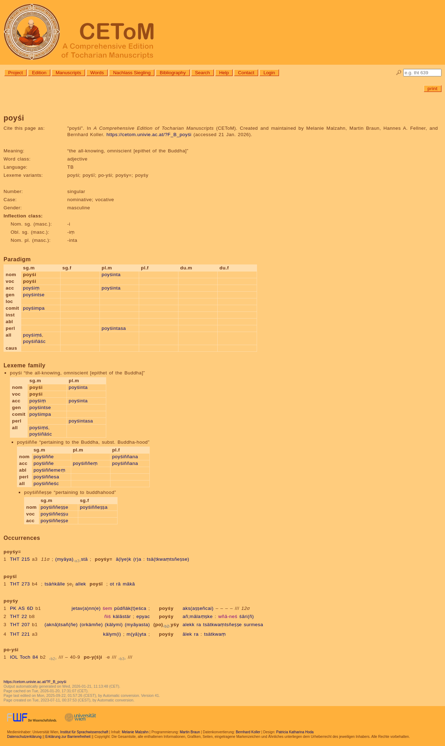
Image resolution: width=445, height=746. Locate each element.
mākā (129, 584)
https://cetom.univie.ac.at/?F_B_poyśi (149, 134)
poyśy (166, 608)
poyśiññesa (46, 476)
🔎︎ (399, 72)
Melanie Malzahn (135, 732)
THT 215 (20, 559)
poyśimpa (34, 308)
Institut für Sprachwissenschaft (84, 732)
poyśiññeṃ (85, 463)
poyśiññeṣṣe (54, 507)
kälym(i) (112, 634)
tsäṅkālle (55, 584)
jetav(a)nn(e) (86, 608)
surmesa (253, 624)
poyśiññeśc (46, 483)
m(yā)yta (137, 634)
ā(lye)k (123, 559)
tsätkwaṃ (215, 634)
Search (202, 72)
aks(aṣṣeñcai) (198, 608)
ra (198, 624)
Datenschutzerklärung (24, 737)
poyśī (96, 584)
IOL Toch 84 (24, 657)
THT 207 (20, 624)
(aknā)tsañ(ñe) (61, 624)
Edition (39, 72)
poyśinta (111, 274)
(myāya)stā (71, 559)
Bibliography (173, 72)
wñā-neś (227, 616)
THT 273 (20, 584)
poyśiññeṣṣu (54, 514)
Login (269, 72)
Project (15, 72)
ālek (187, 634)
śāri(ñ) (246, 616)
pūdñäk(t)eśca (130, 608)
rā (118, 584)
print (433, 88)
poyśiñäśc (34, 341)
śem (107, 608)
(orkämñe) (91, 624)
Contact (246, 72)
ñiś (107, 616)
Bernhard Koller (248, 732)
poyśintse (34, 294)
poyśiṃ (31, 288)
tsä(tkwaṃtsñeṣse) (168, 559)
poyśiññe (44, 456)
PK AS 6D (21, 608)
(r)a (137, 559)
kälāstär (122, 616)
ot (112, 584)
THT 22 (18, 616)
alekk (189, 624)
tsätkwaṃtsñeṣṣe (222, 624)
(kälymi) (114, 624)
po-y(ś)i (93, 657)
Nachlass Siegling (131, 72)
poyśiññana (125, 456)
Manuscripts (68, 72)
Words (97, 72)
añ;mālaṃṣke (198, 616)
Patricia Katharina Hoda (295, 732)
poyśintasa (114, 328)
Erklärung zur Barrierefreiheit (68, 737)
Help (224, 72)
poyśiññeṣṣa (94, 507)
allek (80, 584)
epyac (143, 616)
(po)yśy (166, 624)
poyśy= (103, 559)
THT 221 (20, 634)
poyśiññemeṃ (49, 470)
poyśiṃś (32, 335)
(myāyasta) (137, 624)
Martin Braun (190, 732)
